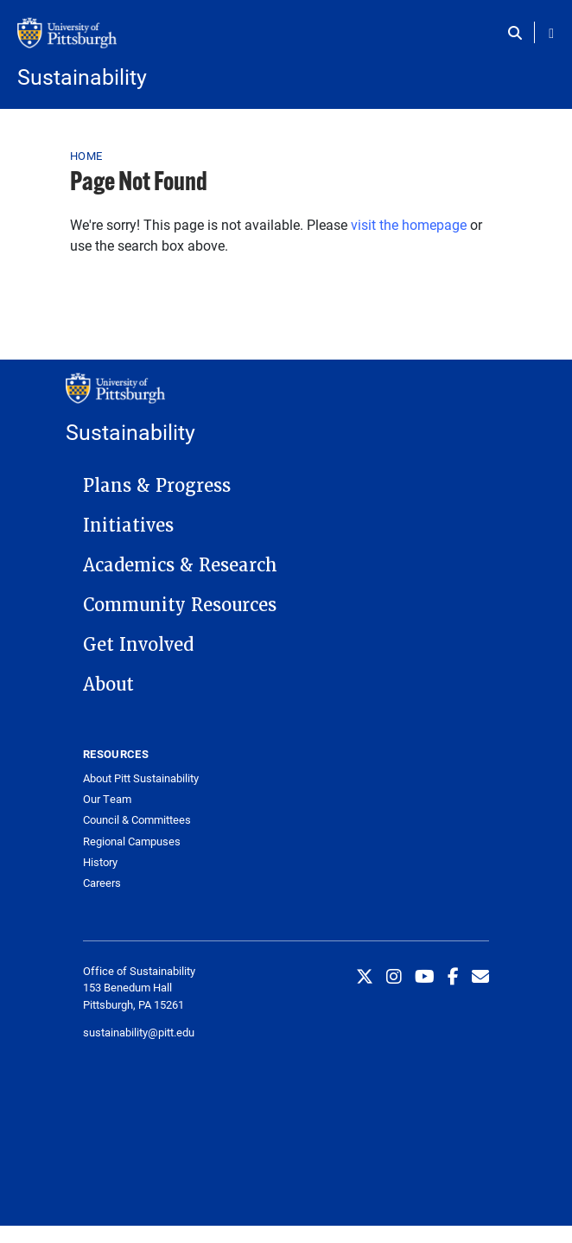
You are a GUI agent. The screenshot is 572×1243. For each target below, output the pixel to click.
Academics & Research (180, 565)
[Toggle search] (519, 33)
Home (86, 155)
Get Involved (138, 645)
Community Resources (179, 605)
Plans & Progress (157, 486)
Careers (102, 883)
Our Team (107, 799)
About (108, 684)
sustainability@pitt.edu (138, 1032)
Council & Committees (137, 820)
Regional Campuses (132, 841)
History (100, 862)
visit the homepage (409, 224)
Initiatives (128, 525)
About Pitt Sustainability (141, 778)
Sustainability (82, 76)
